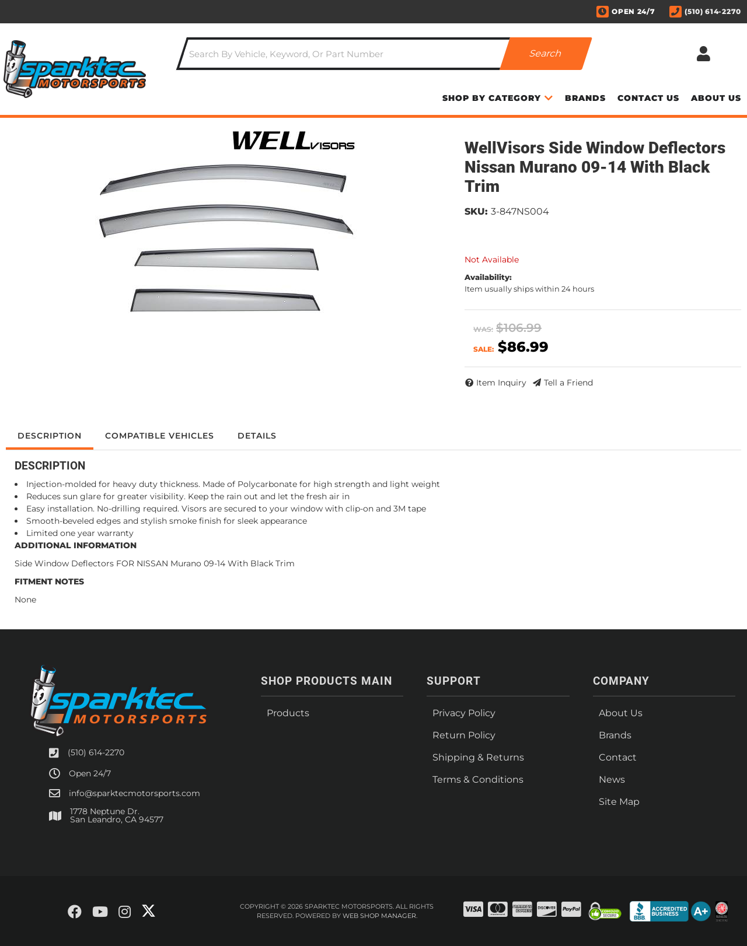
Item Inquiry (501, 382)
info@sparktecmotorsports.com (134, 793)
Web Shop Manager (379, 916)
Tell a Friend (568, 382)
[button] (384, 53)
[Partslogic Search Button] (546, 53)
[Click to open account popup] (703, 53)
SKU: (476, 211)
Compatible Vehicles (159, 435)
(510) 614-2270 (96, 752)
